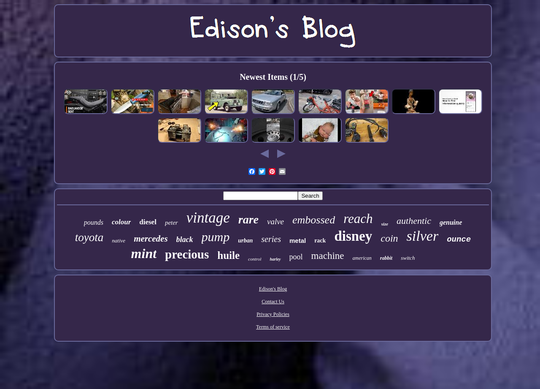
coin (389, 238)
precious (187, 254)
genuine (451, 222)
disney (353, 236)
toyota (89, 237)
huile (228, 255)
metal (297, 240)
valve (275, 221)
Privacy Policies (272, 314)
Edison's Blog (273, 289)
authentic (414, 220)
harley (275, 259)
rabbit (386, 258)
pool (296, 257)
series (271, 239)
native (118, 240)
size (385, 223)
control (254, 258)
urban (245, 240)
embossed (313, 220)
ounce (459, 239)
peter (171, 222)
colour (121, 222)
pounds (93, 222)
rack (320, 240)
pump (216, 237)
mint (144, 253)
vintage (208, 217)
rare (248, 219)
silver (423, 236)
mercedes (150, 239)
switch (408, 258)
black (184, 239)
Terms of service (273, 327)
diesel (148, 222)
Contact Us (273, 302)
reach (358, 218)
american (361, 258)
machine (327, 255)
